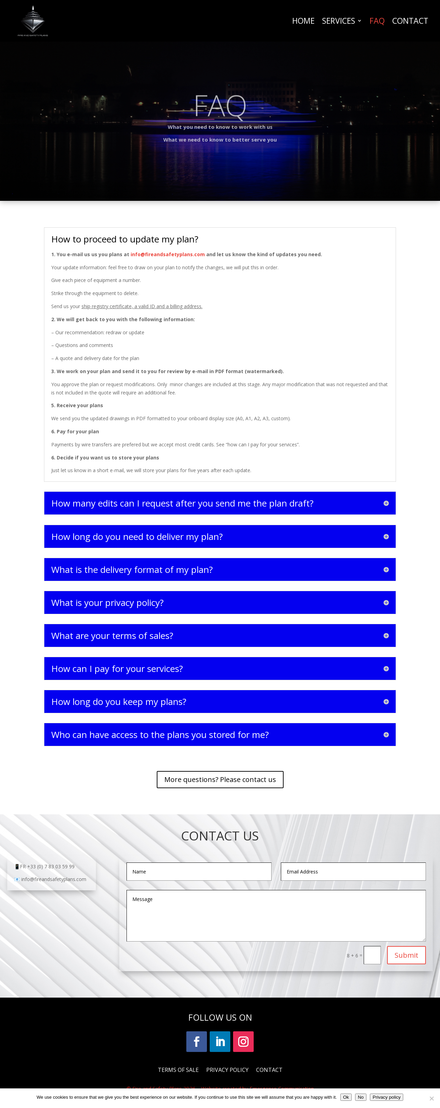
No (361, 1097)
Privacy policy (386, 1097)
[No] (431, 1098)
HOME (303, 20)
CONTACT (410, 20)
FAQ (377, 20)
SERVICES (338, 20)
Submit (406, 955)
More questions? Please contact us (220, 779)
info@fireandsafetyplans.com (168, 254)
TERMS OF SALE (178, 1069)
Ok (346, 1097)
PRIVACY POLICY (227, 1069)
